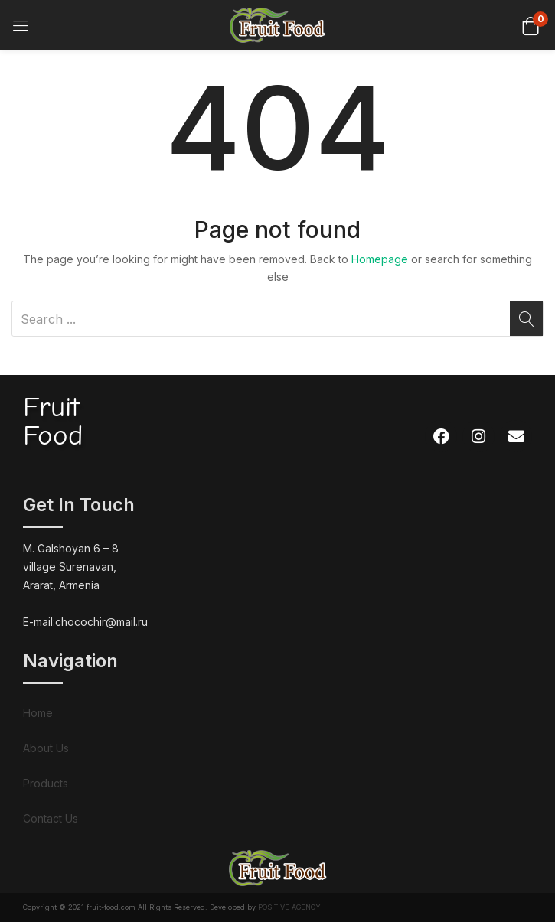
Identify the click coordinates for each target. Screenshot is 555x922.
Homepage (379, 259)
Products (45, 783)
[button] (530, 24)
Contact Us (50, 818)
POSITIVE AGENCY (289, 907)
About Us (46, 747)
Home (38, 712)
